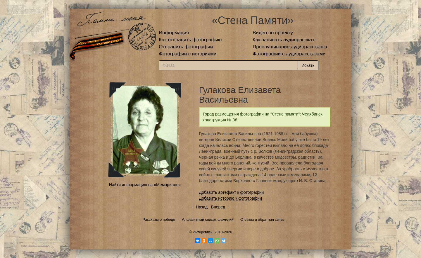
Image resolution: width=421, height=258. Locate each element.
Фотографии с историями (187, 54)
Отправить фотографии (186, 47)
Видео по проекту (273, 32)
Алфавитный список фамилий (207, 220)
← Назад (199, 207)
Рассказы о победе (159, 220)
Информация (174, 32)
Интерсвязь (203, 232)
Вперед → (220, 207)
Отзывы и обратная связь (262, 220)
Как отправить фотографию (190, 40)
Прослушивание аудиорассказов (290, 47)
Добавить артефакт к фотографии (231, 192)
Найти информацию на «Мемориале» (145, 184)
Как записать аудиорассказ (283, 40)
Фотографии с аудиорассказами (289, 54)
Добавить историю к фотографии (230, 198)
